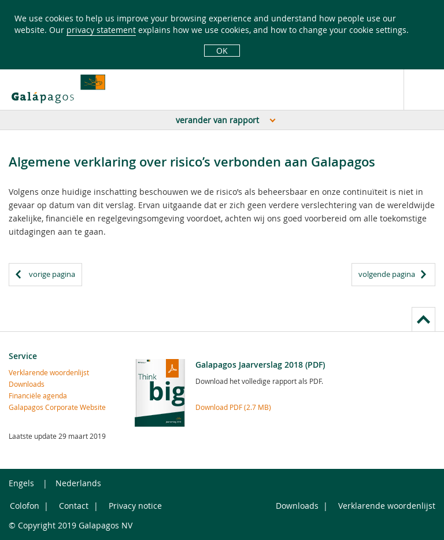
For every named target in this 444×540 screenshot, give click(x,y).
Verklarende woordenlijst (49, 372)
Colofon (24, 505)
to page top (423, 319)
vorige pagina (52, 274)
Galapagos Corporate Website (57, 407)
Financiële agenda (38, 395)
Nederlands (78, 483)
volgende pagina (386, 274)
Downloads (27, 384)
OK (222, 50)
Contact (73, 505)
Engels (21, 483)
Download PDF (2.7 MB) (233, 407)
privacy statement (101, 29)
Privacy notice (135, 505)
